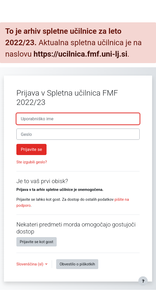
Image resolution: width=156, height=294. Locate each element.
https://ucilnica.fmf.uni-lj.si (80, 54)
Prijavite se (31, 149)
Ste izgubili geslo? (31, 162)
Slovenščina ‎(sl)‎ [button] (30, 264)
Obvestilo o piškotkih (77, 264)
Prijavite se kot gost (36, 241)
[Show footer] (143, 281)
